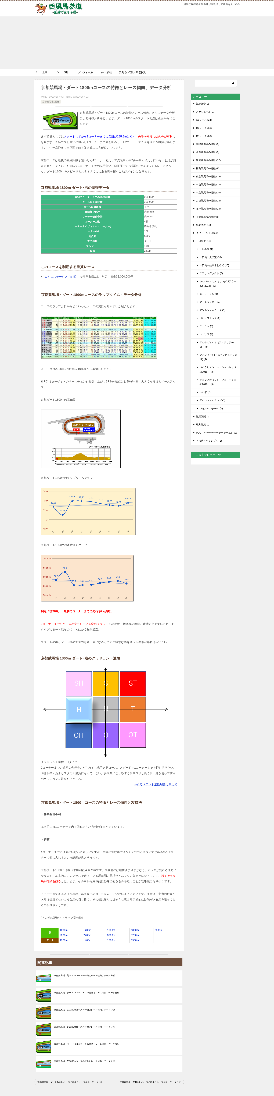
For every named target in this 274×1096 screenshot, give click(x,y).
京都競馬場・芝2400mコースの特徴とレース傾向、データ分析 (84, 975)
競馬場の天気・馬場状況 (132, 72)
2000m (159, 930)
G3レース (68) (204, 136)
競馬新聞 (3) (203, 416)
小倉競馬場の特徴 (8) (207, 216)
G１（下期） (64, 72)
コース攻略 (106, 72)
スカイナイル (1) (209, 294)
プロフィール (85, 72)
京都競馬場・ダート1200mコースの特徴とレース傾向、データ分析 (86, 992)
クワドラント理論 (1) (207, 233)
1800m (135, 930)
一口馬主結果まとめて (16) (214, 265)
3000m (111, 935)
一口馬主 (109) (204, 241)
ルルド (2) (205, 392)
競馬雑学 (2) (203, 103)
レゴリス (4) (206, 334)
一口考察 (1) (206, 249)
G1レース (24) (204, 119)
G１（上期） (43, 72)
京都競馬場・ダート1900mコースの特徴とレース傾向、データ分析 (86, 1044)
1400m (87, 930)
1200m (64, 930)
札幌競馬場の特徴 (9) (207, 144)
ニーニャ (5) (206, 326)
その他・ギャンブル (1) (209, 440)
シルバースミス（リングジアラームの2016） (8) (218, 283)
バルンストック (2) (210, 318)
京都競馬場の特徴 (50, 101)
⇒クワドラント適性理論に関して (155, 784)
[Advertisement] (137, 42)
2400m (87, 935)
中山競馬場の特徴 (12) (208, 184)
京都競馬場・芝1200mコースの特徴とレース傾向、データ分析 (84, 1027)
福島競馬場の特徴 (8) (207, 168)
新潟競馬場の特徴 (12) (208, 160)
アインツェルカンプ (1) (212, 400)
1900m (135, 940)
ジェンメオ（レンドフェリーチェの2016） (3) (218, 382)
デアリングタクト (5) (211, 273)
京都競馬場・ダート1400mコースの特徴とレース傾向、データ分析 (70, 1082)
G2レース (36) (204, 128)
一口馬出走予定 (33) (211, 257)
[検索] (216, 83)
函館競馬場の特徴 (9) (207, 152)
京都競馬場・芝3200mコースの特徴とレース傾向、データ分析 (84, 1010)
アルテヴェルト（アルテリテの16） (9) (217, 344)
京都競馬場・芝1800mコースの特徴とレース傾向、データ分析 (84, 1061)
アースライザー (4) (210, 302)
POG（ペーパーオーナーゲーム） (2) (216, 432)
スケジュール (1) (205, 111)
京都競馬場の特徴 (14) (208, 200)
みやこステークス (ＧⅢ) (60, 276)
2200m (64, 935)
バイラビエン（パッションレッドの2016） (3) (218, 369)
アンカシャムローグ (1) (212, 310)
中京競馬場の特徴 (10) (208, 192)
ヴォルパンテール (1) (211, 408)
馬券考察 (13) (203, 225)
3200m (135, 935)
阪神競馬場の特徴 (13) (208, 208)
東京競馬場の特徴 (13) (208, 176)
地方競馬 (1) (203, 424)
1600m (111, 930)
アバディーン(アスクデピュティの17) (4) (218, 357)
